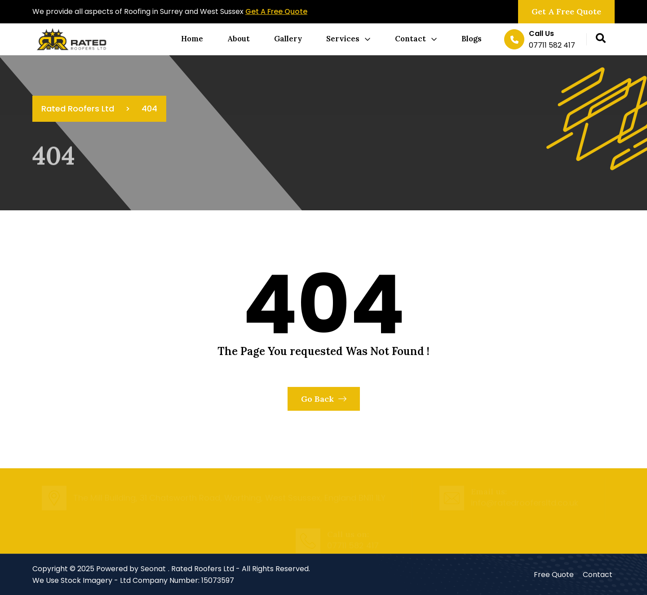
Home (192, 39)
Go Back (323, 399)
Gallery (288, 39)
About (238, 39)
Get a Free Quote (566, 11)
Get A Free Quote (276, 11)
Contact (410, 39)
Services (342, 39)
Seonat (153, 569)
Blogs (471, 39)
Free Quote (554, 574)
